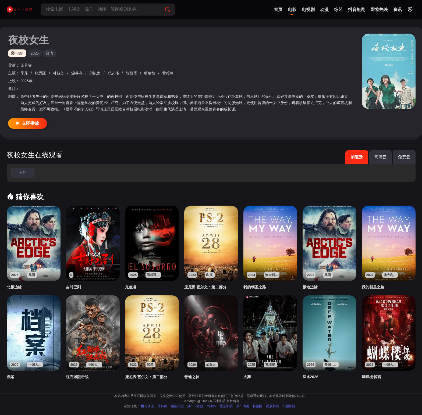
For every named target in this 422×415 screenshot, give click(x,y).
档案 (10, 377)
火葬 (247, 377)
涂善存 (77, 73)
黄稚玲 (167, 73)
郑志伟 (114, 73)
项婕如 (150, 73)
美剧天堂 (177, 406)
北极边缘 (14, 287)
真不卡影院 (195, 406)
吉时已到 (73, 287)
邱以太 (95, 73)
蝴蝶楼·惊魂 (372, 377)
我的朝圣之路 (254, 287)
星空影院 (226, 406)
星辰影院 (272, 406)
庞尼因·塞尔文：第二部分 (205, 287)
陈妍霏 (132, 73)
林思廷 (41, 73)
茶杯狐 (162, 406)
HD (23, 172)
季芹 (24, 73)
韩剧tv (211, 406)
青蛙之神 (191, 377)
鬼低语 (130, 287)
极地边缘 (310, 287)
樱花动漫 (147, 406)
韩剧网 (257, 406)
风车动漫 (242, 406)
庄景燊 (26, 65)
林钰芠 (59, 73)
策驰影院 (288, 406)
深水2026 (310, 377)
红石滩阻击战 (77, 377)
